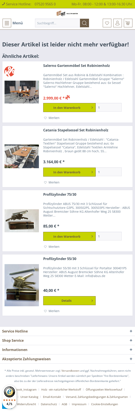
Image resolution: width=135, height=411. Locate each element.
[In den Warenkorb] (69, 107)
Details (77, 300)
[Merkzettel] (107, 23)
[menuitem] (12, 23)
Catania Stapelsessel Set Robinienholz (75, 130)
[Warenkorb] (128, 23)
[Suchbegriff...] (62, 23)
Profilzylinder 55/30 (59, 259)
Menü (13, 23)
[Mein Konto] (117, 23)
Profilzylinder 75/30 (59, 194)
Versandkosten (70, 371)
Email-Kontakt (52, 397)
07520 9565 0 (45, 4)
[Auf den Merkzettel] (52, 117)
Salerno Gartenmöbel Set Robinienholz (76, 65)
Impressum (79, 404)
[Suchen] (84, 23)
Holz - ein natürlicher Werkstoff (61, 389)
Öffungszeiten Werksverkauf (104, 389)
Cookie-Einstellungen (104, 404)
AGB (64, 404)
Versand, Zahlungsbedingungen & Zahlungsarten (97, 397)
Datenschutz (49, 404)
